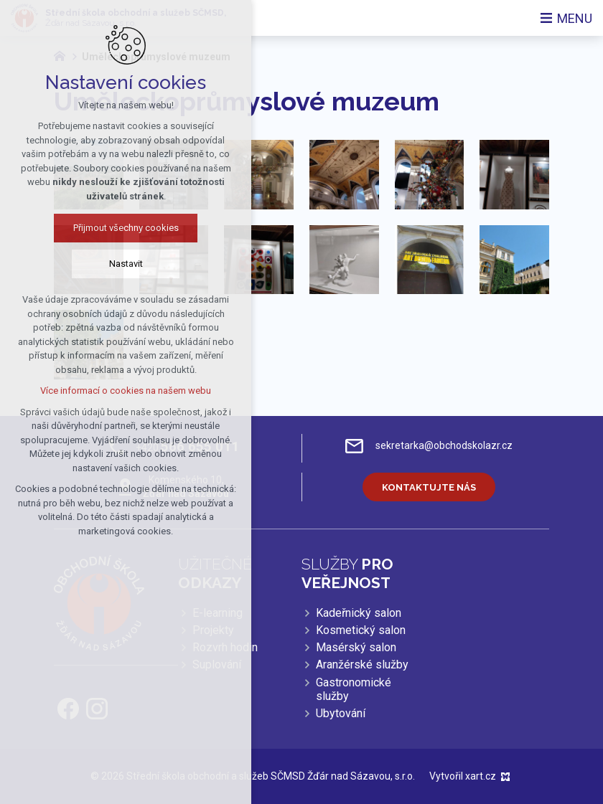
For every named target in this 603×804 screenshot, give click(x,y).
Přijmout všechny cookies (126, 227)
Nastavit (126, 263)
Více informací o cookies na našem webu (125, 390)
